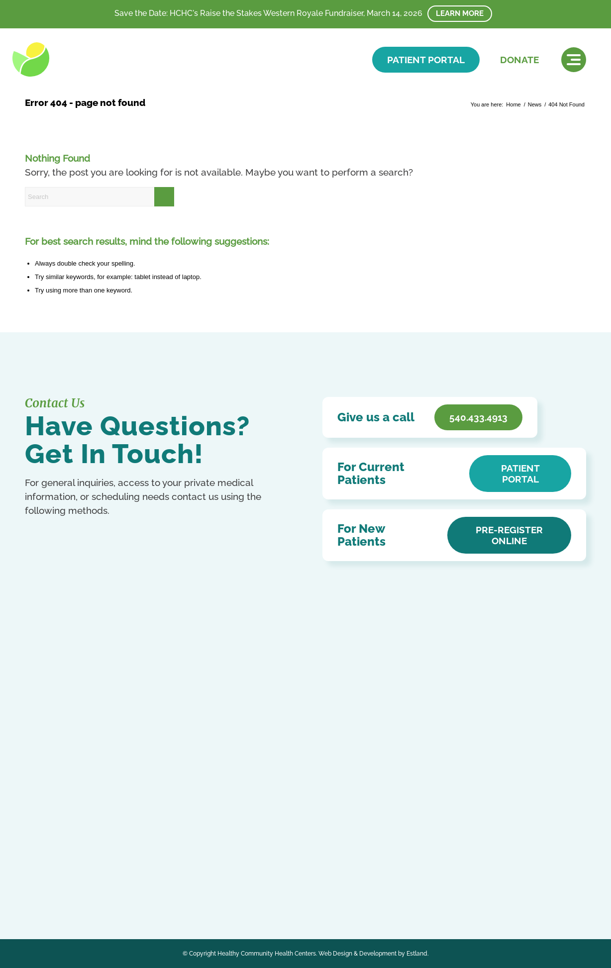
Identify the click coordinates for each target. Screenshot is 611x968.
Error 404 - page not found (85, 102)
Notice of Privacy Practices (253, 740)
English (116, 874)
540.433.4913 (70, 767)
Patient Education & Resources (261, 769)
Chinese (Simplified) (73, 874)
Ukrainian (111, 896)
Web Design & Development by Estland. (373, 953)
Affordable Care (234, 783)
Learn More (460, 13)
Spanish (62, 896)
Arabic (34, 874)
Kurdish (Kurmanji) (96, 885)
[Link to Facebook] (33, 850)
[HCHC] (80, 59)
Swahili (85, 896)
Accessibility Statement (247, 754)
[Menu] (573, 59)
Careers (220, 797)
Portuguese (141, 885)
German (36, 885)
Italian (59, 885)
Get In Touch (74, 787)
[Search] (99, 196)
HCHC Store (228, 812)
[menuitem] (573, 59)
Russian (36, 896)
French (140, 874)
